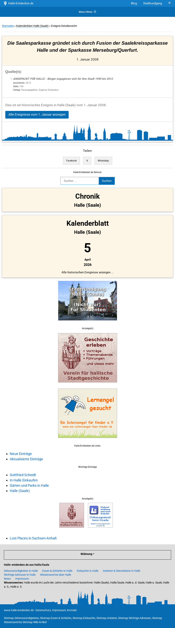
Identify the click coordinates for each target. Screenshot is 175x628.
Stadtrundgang (152, 3)
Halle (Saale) (20, 491)
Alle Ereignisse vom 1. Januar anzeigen (37, 114)
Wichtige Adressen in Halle (20, 574)
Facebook (71, 160)
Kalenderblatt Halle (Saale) (32, 25)
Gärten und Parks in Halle (29, 485)
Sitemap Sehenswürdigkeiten (21, 618)
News (7, 578)
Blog (134, 3)
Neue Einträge (21, 454)
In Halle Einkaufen (24, 480)
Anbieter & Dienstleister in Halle (121, 570)
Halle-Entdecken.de (18, 3)
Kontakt (72, 610)
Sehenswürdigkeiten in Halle (21, 570)
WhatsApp (103, 160)
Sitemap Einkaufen (84, 618)
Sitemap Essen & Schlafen (55, 618)
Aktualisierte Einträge (26, 459)
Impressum (22, 578)
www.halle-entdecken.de (19, 610)
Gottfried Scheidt (23, 475)
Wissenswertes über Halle (55, 574)
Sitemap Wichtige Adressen (134, 618)
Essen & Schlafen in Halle (57, 570)
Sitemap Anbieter (106, 618)
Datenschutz (43, 610)
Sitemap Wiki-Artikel (35, 622)
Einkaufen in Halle (87, 570)
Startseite (8, 25)
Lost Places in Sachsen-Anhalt (33, 538)
